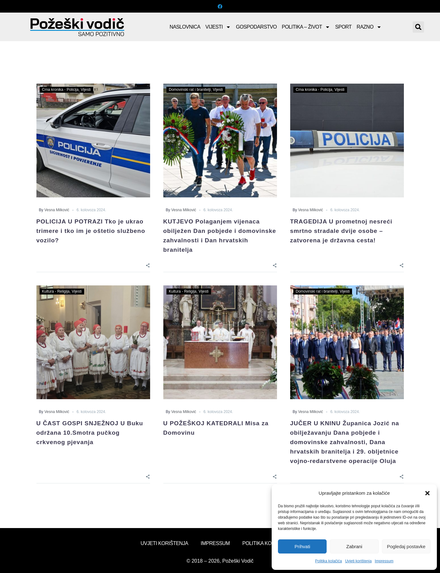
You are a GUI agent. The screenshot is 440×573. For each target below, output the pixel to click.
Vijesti (218, 27)
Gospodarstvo (256, 27)
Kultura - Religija (56, 291)
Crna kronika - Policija (60, 89)
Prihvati (302, 546)
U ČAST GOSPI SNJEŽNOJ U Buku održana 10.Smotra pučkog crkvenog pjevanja (89, 432)
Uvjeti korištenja (358, 561)
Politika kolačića (328, 561)
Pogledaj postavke (406, 546)
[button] (427, 493)
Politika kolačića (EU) (270, 543)
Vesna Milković (56, 210)
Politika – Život (306, 27)
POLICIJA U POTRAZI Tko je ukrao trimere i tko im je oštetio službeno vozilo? (90, 231)
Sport (343, 27)
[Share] (147, 264)
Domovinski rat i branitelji (190, 89)
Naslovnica (185, 27)
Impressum (384, 561)
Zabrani (354, 546)
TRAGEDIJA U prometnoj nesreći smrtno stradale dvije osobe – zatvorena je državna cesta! (341, 231)
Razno (369, 27)
